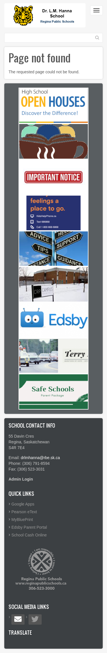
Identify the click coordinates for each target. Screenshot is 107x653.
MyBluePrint (22, 519)
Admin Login (21, 479)
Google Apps (22, 504)
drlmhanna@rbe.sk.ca (40, 457)
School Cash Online (29, 535)
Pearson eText (24, 512)
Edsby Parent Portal (29, 527)
